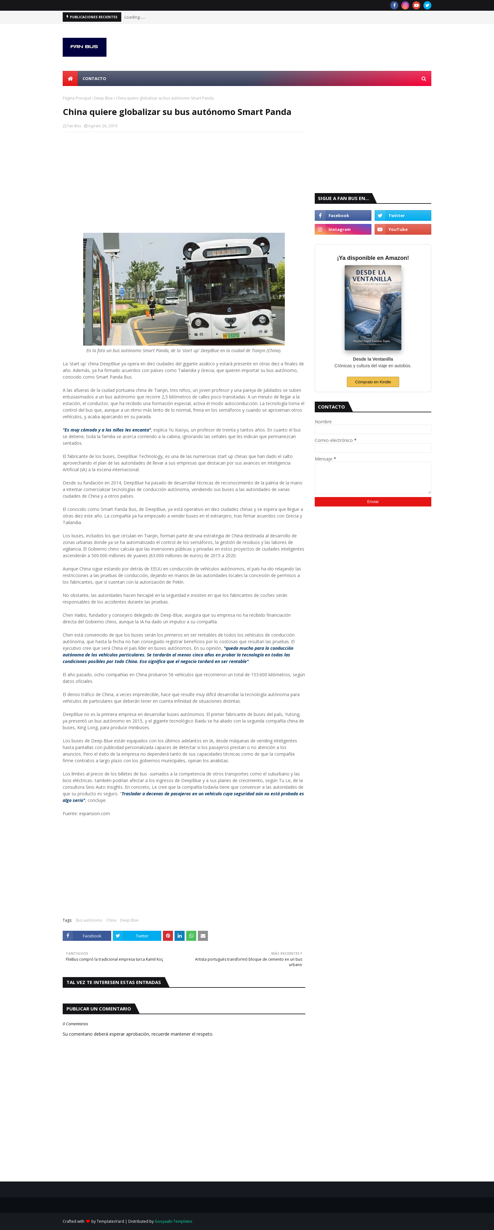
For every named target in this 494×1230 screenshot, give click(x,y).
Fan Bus (74, 126)
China (111, 920)
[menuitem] (70, 78)
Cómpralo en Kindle (373, 382)
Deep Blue (103, 98)
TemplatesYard (110, 1221)
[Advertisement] (184, 182)
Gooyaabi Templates (173, 1221)
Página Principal (77, 98)
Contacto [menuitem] (94, 78)
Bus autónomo (89, 920)
